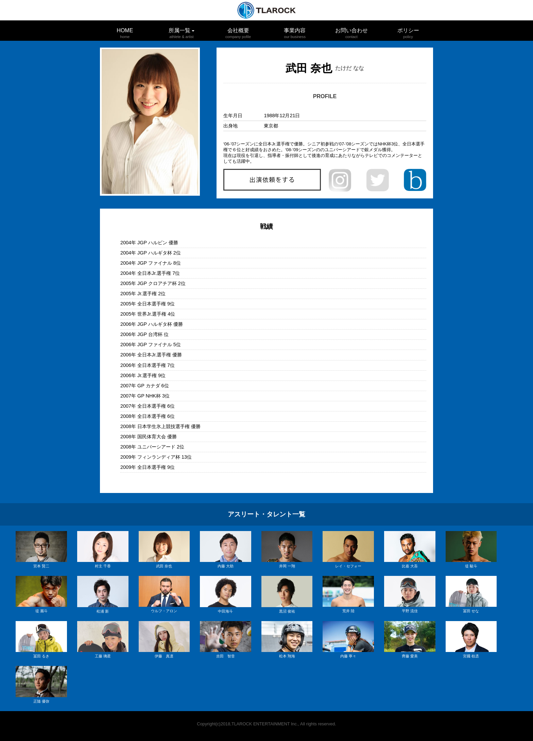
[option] (150, 122)
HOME (125, 30)
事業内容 (295, 30)
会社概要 (238, 30)
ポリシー (408, 30)
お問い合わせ (351, 30)
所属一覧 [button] (181, 32)
